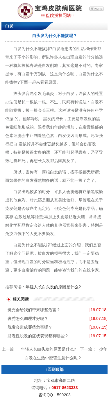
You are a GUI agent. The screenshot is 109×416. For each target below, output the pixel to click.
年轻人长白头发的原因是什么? (53, 287)
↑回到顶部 (54, 369)
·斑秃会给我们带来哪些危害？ (33, 309)
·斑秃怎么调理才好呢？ (27, 318)
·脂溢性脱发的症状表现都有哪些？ (37, 335)
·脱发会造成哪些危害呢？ (29, 327)
